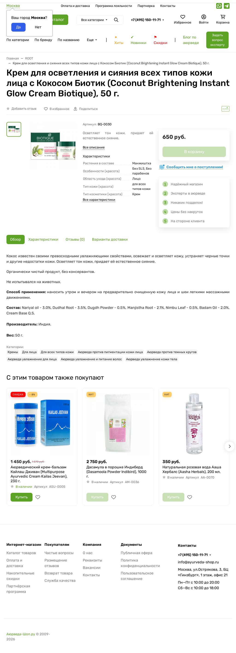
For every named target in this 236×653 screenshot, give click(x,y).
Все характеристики (99, 200)
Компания (92, 545)
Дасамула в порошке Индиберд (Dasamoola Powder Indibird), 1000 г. (116, 472)
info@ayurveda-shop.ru (198, 562)
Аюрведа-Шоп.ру (20, 634)
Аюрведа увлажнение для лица (32, 359)
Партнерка (146, 6)
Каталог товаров (21, 553)
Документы (131, 545)
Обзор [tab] (15, 239)
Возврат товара (58, 573)
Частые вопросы (59, 553)
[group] (53, 157)
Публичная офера (136, 553)
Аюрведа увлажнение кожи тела (151, 359)
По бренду (43, 40)
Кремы (13, 352)
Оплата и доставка (75, 6)
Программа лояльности (113, 6)
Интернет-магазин (23, 545)
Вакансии (91, 567)
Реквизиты (92, 560)
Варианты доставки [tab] (110, 239)
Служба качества (60, 580)
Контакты (167, 6)
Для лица (29, 352)
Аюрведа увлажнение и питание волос (91, 359)
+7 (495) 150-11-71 (146, 20)
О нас (88, 553)
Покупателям (56, 545)
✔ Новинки (138, 40)
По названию (69, 40)
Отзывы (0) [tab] (75, 239)
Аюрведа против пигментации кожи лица (110, 352)
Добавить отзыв (24, 109)
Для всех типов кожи (57, 352)
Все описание (94, 147)
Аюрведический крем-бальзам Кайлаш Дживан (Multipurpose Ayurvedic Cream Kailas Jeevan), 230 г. (39, 474)
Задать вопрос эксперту (217, 40)
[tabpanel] (118, 307)
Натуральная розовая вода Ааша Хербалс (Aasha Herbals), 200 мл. (191, 469)
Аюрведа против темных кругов (172, 352)
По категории (17, 40)
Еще (90, 40)
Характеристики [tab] (43, 239)
